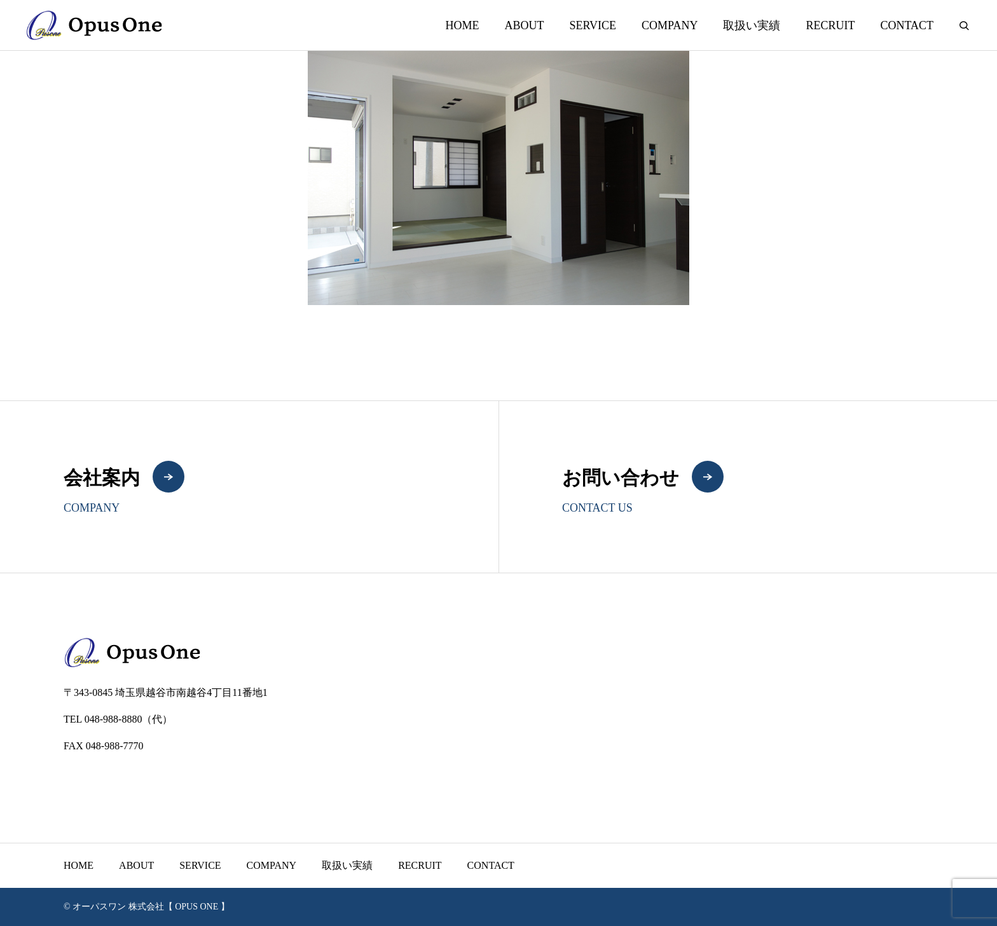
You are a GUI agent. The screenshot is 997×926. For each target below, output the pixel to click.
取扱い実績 (751, 25)
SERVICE (592, 25)
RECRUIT (830, 25)
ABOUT (524, 25)
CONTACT (906, 25)
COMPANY (670, 25)
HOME (462, 25)
